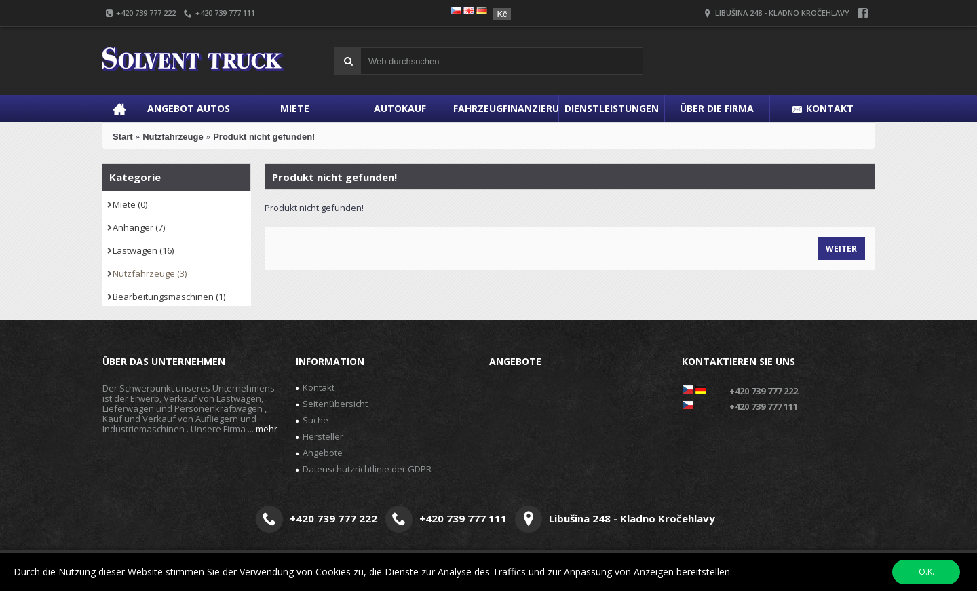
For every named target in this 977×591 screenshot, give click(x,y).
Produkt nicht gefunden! (264, 137)
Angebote (319, 452)
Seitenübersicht (332, 404)
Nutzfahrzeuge (173, 137)
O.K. (926, 571)
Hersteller (319, 436)
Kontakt (315, 387)
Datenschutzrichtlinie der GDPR (364, 469)
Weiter (841, 248)
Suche (312, 420)
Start (123, 137)
